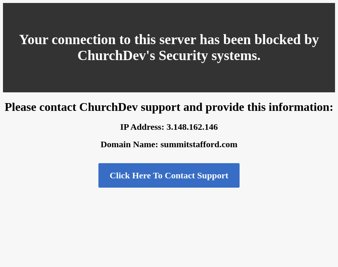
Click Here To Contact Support (169, 175)
